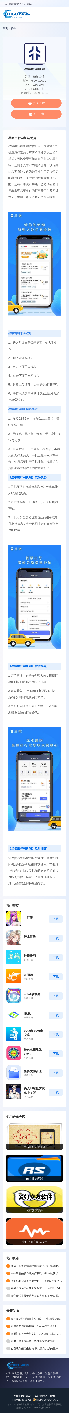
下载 (56, 918)
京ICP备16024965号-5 (47, 1400)
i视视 (27, 1013)
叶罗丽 (28, 917)
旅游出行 (38, 76)
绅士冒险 (30, 936)
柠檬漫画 (30, 955)
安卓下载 (39, 103)
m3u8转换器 (32, 994)
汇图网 (28, 975)
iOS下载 (39, 114)
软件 (13, 28)
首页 (5, 28)
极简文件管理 (33, 1071)
